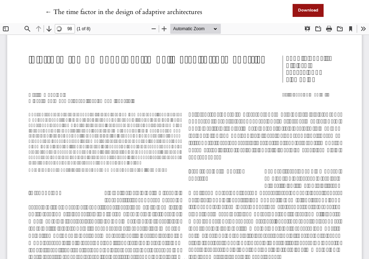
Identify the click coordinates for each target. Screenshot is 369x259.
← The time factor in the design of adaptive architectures (123, 12)
